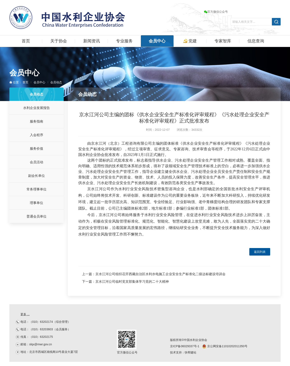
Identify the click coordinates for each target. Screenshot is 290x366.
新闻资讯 (91, 41)
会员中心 (157, 41)
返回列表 (260, 251)
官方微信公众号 (216, 11)
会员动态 (56, 82)
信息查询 (255, 41)
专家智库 (222, 41)
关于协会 (58, 41)
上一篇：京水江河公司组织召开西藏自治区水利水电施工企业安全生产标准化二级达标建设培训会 (154, 274)
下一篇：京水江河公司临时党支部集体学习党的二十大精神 (125, 281)
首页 (26, 41)
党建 (190, 41)
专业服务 (124, 41)
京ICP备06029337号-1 (184, 346)
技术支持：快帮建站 (183, 352)
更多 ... (25, 314)
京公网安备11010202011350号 (224, 346)
